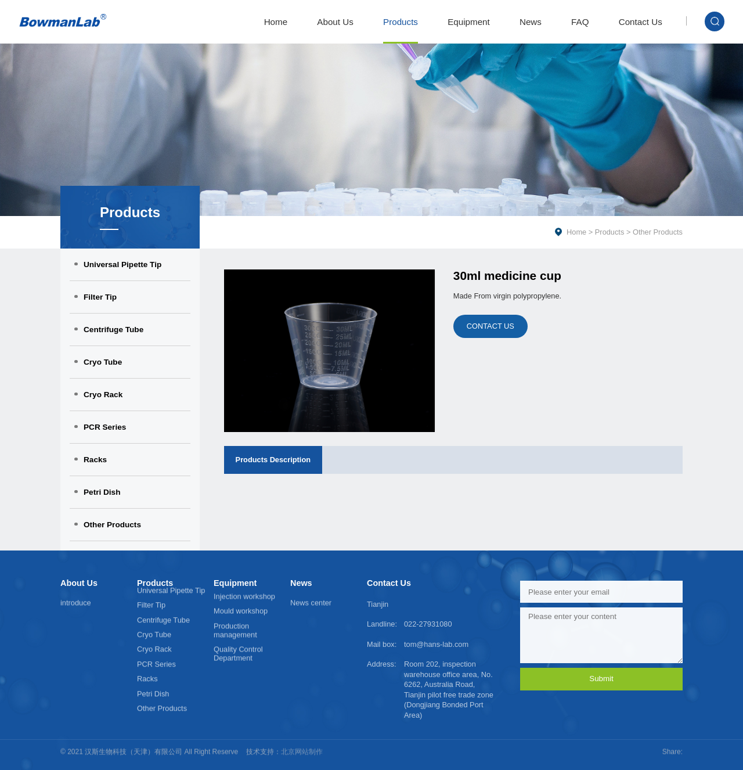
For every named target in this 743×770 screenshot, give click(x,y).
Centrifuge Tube (113, 329)
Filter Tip (100, 297)
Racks (95, 459)
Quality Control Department (238, 638)
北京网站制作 (302, 746)
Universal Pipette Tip (122, 264)
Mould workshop (241, 596)
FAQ (580, 22)
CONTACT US (490, 326)
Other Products (112, 524)
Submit (601, 678)
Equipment (469, 22)
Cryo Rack (103, 394)
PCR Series (105, 427)
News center (310, 600)
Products (400, 22)
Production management (235, 615)
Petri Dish (102, 492)
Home (276, 22)
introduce (75, 600)
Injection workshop (244, 581)
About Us (335, 22)
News (531, 22)
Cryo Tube (103, 362)
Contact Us (640, 22)
